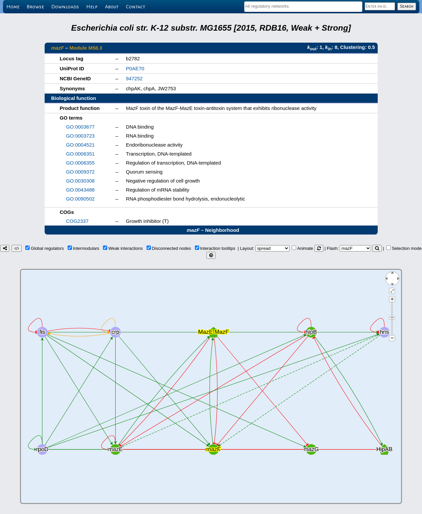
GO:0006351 (80, 154)
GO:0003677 (80, 127)
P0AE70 (135, 68)
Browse (35, 6)
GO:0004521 (80, 145)
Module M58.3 (86, 48)
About (112, 6)
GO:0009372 (80, 172)
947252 (134, 78)
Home (12, 6)
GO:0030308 (80, 181)
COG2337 (77, 221)
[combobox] (303, 6)
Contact (135, 6)
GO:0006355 (80, 163)
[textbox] (303, 6)
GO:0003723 (80, 136)
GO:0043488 (80, 190)
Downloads (65, 6)
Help (92, 6)
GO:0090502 (80, 199)
